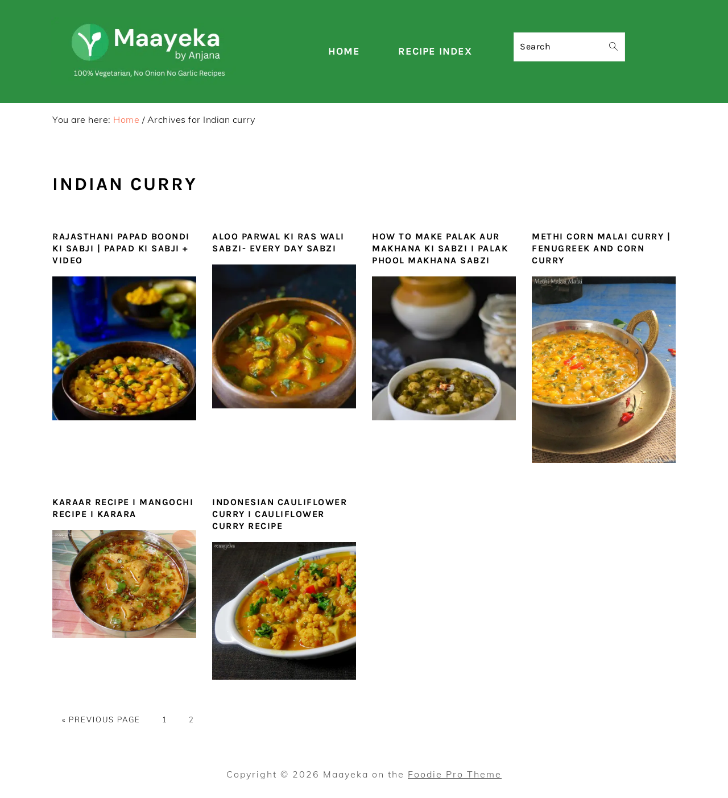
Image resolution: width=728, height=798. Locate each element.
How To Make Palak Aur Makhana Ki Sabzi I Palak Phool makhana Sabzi (440, 248)
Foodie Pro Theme (455, 774)
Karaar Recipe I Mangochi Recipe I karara (122, 508)
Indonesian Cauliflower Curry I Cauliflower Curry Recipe (279, 514)
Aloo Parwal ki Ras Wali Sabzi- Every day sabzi (278, 242)
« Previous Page (101, 719)
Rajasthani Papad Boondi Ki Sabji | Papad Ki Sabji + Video (121, 248)
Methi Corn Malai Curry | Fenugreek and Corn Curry (601, 248)
